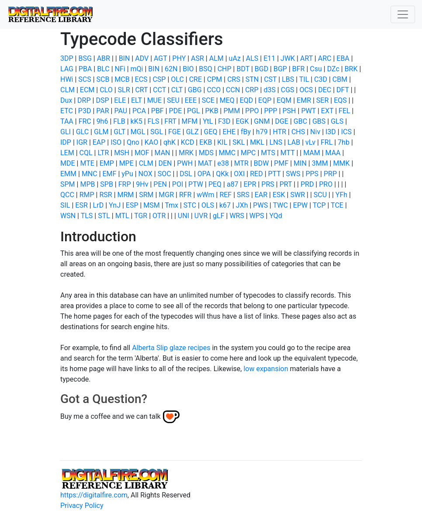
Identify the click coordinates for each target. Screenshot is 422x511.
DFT (342, 90)
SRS (243, 195)
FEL (344, 111)
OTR (159, 216)
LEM (67, 153)
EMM (68, 174)
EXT (327, 111)
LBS (288, 79)
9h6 (102, 121)
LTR (103, 153)
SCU (320, 195)
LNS (276, 142)
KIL (222, 142)
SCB (103, 79)
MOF (142, 153)
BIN (124, 58)
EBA (342, 58)
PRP (330, 174)
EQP (264, 100)
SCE (208, 100)
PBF (157, 111)
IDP (65, 142)
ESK (279, 195)
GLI (65, 132)
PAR (102, 111)
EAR (261, 195)
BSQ (205, 69)
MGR (166, 195)
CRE (195, 79)
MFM (190, 121)
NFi (120, 69)
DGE (281, 121)
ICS (346, 132)
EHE (228, 132)
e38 (223, 163)
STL (104, 216)
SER (322, 100)
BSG (84, 58)
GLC (82, 132)
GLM (101, 132)
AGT (160, 58)
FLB (119, 121)
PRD (307, 184)
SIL (65, 205)
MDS (206, 153)
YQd (275, 216)
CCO (214, 90)
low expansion (265, 369)
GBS (318, 121)
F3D (224, 121)
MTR (241, 163)
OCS (306, 90)
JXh (242, 205)
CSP (159, 79)
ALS (252, 58)
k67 (225, 205)
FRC (85, 121)
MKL (257, 142)
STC (189, 205)
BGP (280, 69)
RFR (185, 195)
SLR (124, 90)
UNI (183, 216)
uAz (235, 58)
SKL (238, 142)
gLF (218, 216)
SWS (293, 174)
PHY (179, 58)
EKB (205, 142)
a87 (233, 184)
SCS (84, 79)
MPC (248, 153)
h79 (262, 132)
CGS (287, 90)
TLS (87, 216)
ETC (66, 111)
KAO (151, 142)
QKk (222, 174)
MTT (287, 153)
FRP (124, 184)
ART (306, 58)
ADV (142, 58)
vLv (310, 142)
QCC (67, 195)
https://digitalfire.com (94, 495)
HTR (279, 132)
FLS (153, 121)
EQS (340, 100)
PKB (211, 111)
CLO (106, 90)
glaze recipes (190, 348)
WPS (256, 216)
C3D (320, 79)
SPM (67, 184)
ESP (132, 205)
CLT (177, 90)
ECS (141, 79)
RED (256, 174)
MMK (341, 163)
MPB (87, 184)
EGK (242, 121)
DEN (165, 163)
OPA (204, 174)
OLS (207, 205)
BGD (261, 69)
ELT (136, 100)
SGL (156, 132)
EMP (107, 163)
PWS (260, 205)
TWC (280, 205)
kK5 (136, 121)
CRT (141, 90)
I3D (330, 132)
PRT (286, 184)
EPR (249, 184)
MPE (126, 163)
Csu (316, 69)
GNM (262, 121)
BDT (242, 69)
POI (177, 184)
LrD (98, 205)
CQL (86, 153)
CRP (251, 90)
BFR (298, 69)
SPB (106, 184)
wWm (205, 195)
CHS (298, 132)
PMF (281, 163)
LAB (293, 142)
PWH (185, 163)
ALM (216, 58)
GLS (337, 121)
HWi (66, 79)
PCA (139, 111)
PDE (175, 111)
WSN (68, 216)
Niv (315, 132)
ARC (325, 58)
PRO (325, 184)
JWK (287, 58)
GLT (119, 132)
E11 (269, 58)
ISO (116, 142)
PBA (85, 69)
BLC (103, 69)
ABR (103, 58)
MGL (138, 132)
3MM (320, 163)
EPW (300, 205)
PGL (193, 111)
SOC (164, 174)
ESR (81, 205)
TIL (304, 79)
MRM (126, 195)
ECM (87, 90)
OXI (239, 174)
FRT (170, 121)
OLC (177, 79)
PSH (289, 111)
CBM (339, 79)
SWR (297, 195)
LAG (66, 69)
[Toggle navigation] (403, 14)
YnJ (115, 205)
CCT (159, 90)
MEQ (227, 100)
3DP (66, 58)
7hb (343, 142)
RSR (105, 195)
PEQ (214, 184)
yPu (127, 174)
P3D (84, 111)
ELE (120, 100)
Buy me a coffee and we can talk (110, 416)
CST (270, 79)
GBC (300, 121)
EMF (110, 174)
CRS (233, 79)
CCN (233, 90)
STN (252, 79)
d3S (269, 90)
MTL (122, 216)
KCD (187, 142)
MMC (227, 153)
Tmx (171, 205)
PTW (195, 184)
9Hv (142, 184)
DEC (324, 90)
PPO (252, 111)
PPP (270, 111)
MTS (268, 153)
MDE (67, 163)
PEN (160, 184)
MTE (87, 163)
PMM (231, 111)
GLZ (192, 132)
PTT (274, 174)
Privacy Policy (82, 505)
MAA (333, 153)
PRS (267, 184)
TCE (337, 205)
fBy (246, 132)
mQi (137, 69)
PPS (311, 174)
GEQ (211, 132)
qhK (169, 142)
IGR (81, 142)
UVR (201, 216)
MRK (186, 153)
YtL (208, 121)
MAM (311, 153)
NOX (145, 174)
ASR (197, 58)
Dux (66, 100)
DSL (186, 174)
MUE (154, 100)
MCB (121, 79)
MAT (205, 163)
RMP (87, 195)
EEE (191, 100)
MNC (89, 174)
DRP (83, 100)
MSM (151, 205)
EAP (99, 142)
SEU (173, 100)
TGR (140, 216)
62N (171, 69)
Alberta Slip (150, 348)
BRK (351, 69)
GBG (195, 90)
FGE (174, 132)
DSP (102, 100)
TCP (319, 205)
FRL (326, 142)
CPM (214, 79)
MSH (121, 153)
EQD (246, 100)
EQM (284, 100)
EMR (304, 100)
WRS (236, 216)
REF (225, 195)
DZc (333, 69)
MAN (162, 153)
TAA (66, 121)
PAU (120, 111)
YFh (341, 195)
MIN (300, 163)
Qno (133, 142)
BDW (261, 163)
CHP (225, 69)
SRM (146, 195)
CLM (67, 90)
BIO (188, 69)
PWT (308, 111)
